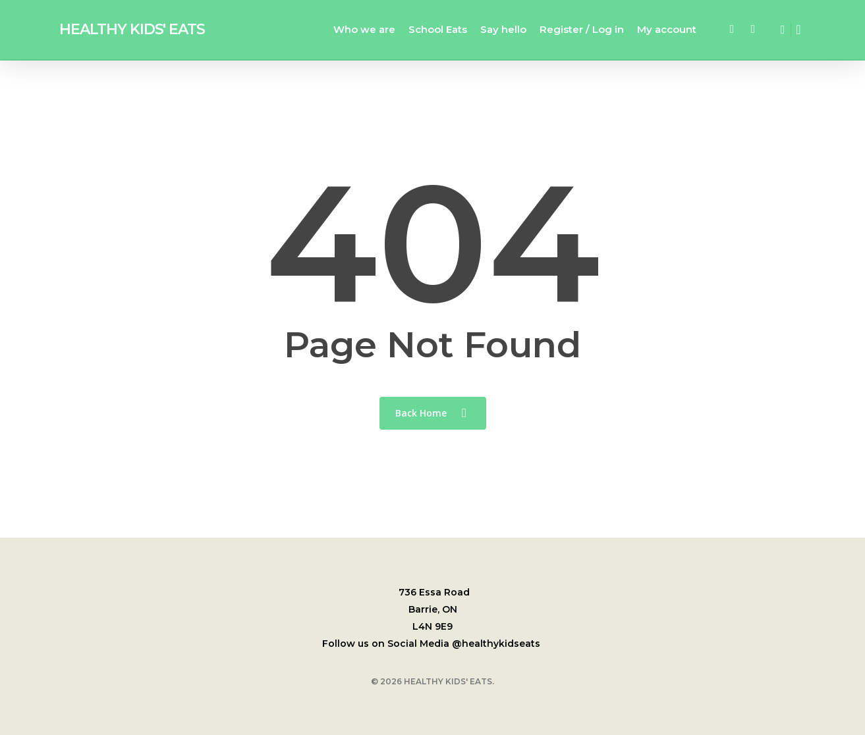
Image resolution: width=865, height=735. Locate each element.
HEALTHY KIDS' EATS (132, 30)
